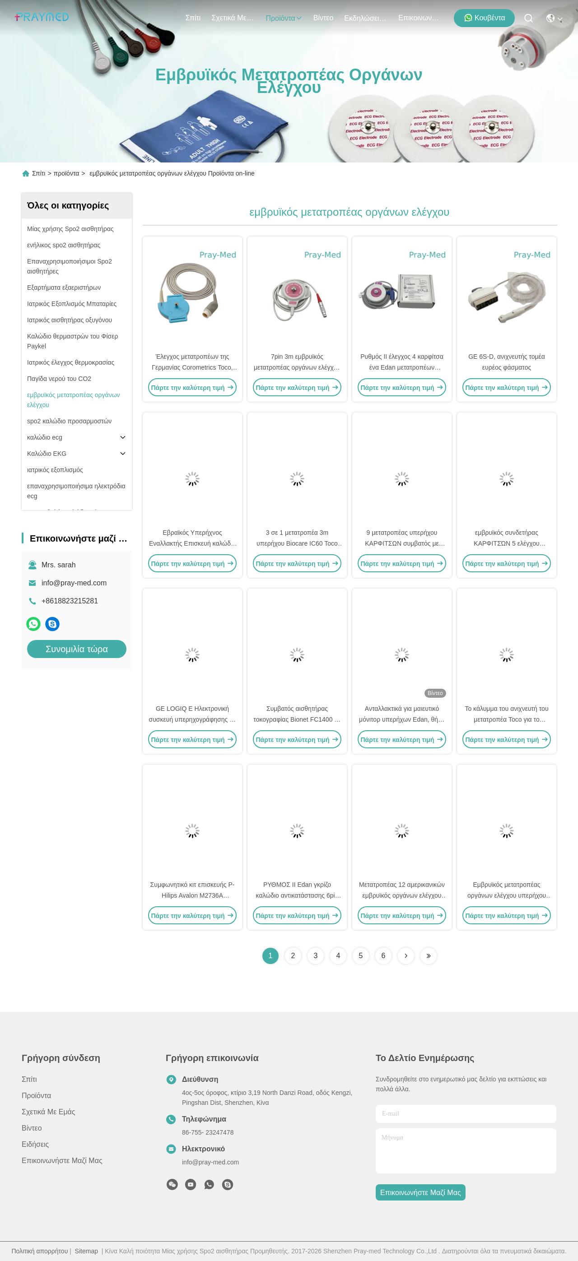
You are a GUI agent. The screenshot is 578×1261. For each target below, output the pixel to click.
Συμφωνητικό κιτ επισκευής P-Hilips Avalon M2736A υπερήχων (192, 895)
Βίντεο (323, 18)
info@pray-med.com (74, 583)
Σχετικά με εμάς (233, 18)
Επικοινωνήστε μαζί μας (420, 18)
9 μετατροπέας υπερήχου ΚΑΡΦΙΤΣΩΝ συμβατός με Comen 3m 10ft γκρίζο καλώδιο (402, 543)
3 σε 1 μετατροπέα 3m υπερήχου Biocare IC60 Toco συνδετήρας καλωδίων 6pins (297, 543)
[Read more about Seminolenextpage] (406, 956)
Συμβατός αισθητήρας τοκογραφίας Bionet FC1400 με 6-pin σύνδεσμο (296, 719)
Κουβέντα (484, 17)
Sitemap (86, 1251)
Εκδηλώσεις (365, 18)
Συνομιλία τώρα (77, 649)
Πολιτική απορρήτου (39, 1251)
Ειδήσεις (35, 1144)
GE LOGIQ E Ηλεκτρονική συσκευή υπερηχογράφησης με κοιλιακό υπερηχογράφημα (192, 719)
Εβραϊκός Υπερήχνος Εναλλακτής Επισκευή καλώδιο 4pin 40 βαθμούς (192, 543)
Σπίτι (193, 18)
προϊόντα (284, 18)
